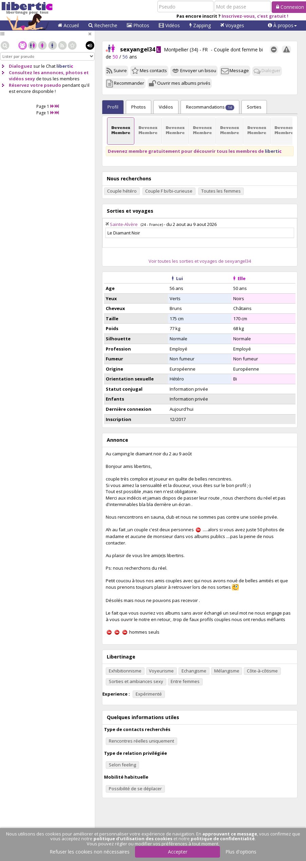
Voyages (232, 25)
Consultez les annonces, (37, 72)
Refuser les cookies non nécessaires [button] (90, 851)
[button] (282, 25)
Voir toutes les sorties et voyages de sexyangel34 (200, 261)
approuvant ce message (229, 834)
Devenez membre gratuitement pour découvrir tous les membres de (195, 151)
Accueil (68, 25)
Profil (112, 107)
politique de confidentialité (223, 838)
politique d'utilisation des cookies (133, 838)
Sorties (254, 107)
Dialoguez (20, 66)
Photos (138, 25)
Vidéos (169, 25)
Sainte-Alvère (124, 224)
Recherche (102, 25)
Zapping (200, 25)
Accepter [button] (177, 851)
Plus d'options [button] (240, 851)
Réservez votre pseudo (35, 85)
